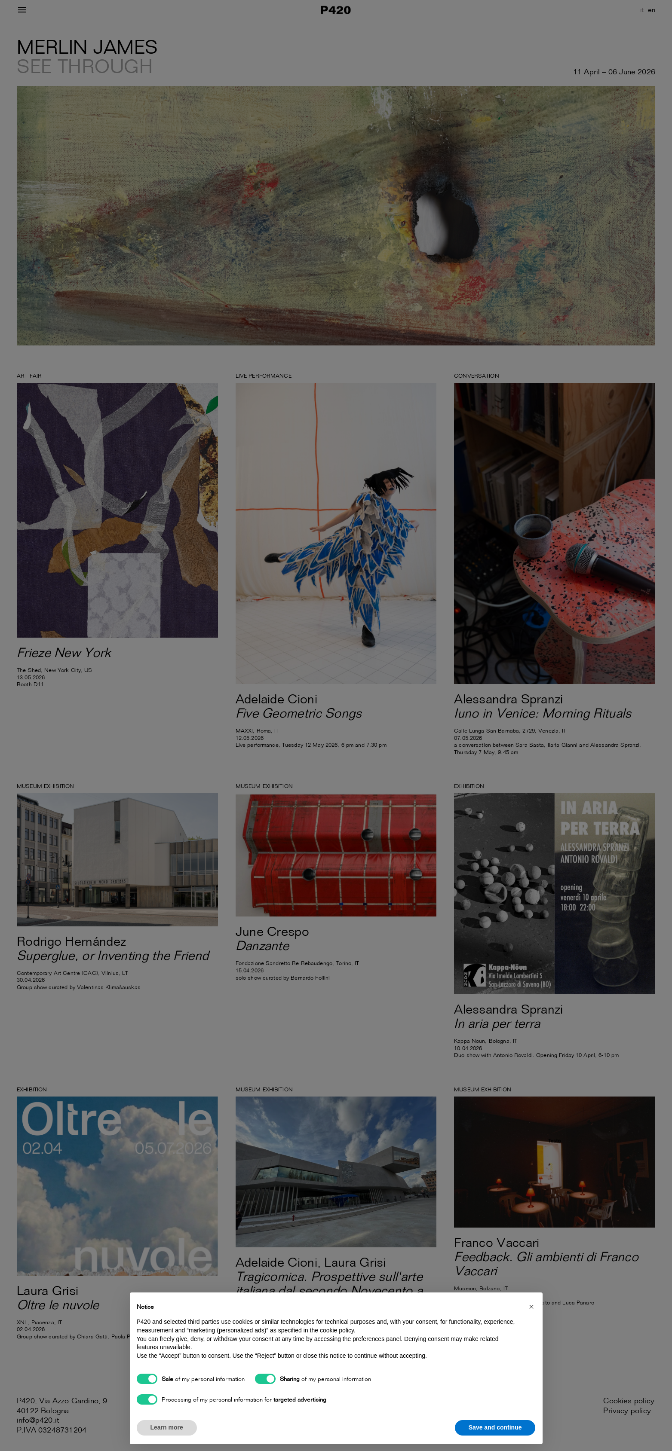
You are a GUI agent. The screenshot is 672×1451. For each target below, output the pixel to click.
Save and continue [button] (495, 1427)
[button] (531, 1306)
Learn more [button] (166, 1427)
